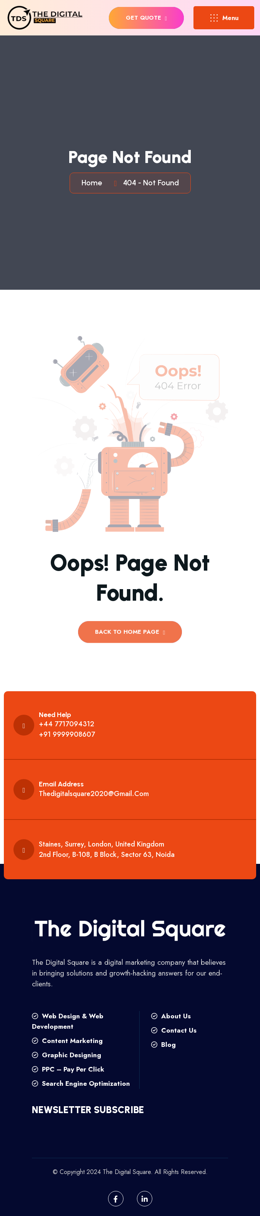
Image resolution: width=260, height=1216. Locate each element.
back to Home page (130, 634)
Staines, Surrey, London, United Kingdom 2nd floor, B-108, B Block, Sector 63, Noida (107, 849)
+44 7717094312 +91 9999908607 (67, 729)
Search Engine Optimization (81, 1083)
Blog (163, 1044)
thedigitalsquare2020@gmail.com (94, 794)
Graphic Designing (66, 1055)
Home (94, 182)
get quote (146, 17)
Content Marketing (67, 1040)
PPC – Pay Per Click (68, 1069)
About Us (171, 1016)
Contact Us (174, 1030)
